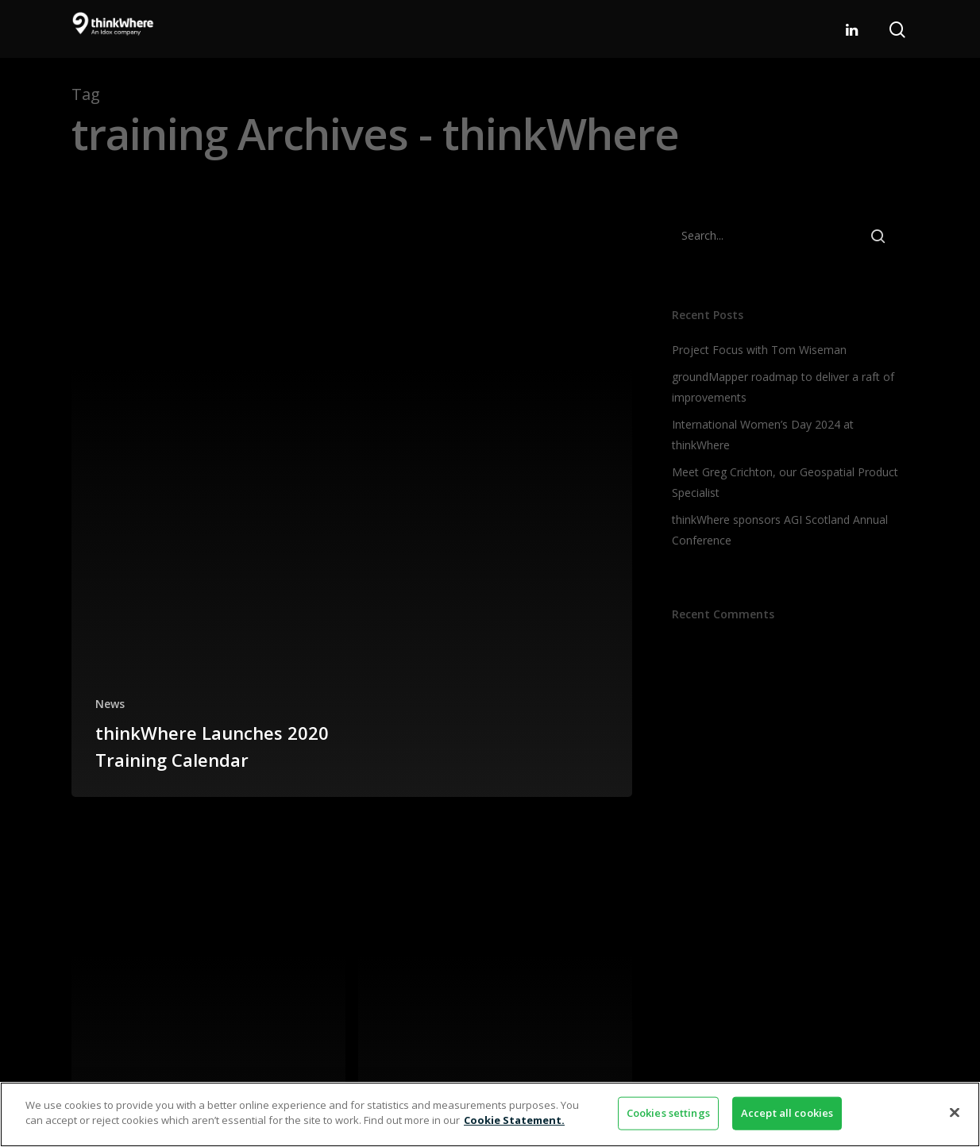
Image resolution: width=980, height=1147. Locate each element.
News (110, 703)
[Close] (954, 1112)
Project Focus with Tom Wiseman (759, 349)
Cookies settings (668, 1113)
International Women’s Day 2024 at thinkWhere (763, 434)
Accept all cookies (787, 1113)
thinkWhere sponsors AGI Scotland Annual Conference (780, 530)
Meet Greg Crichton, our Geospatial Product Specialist (785, 482)
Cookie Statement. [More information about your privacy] (514, 1120)
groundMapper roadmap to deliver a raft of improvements (783, 387)
